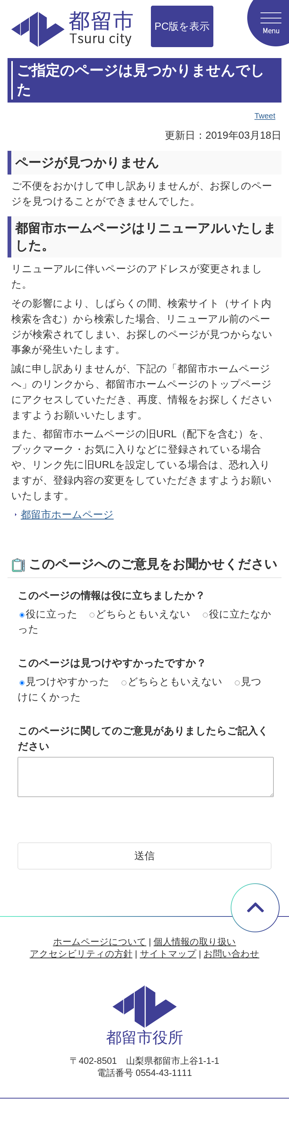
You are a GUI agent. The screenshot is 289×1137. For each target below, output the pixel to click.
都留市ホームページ (67, 514)
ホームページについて (99, 941)
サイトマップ (168, 954)
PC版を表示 (182, 26)
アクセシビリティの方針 (81, 954)
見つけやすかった (65, 681)
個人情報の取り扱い (195, 941)
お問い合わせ (231, 954)
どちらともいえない (140, 614)
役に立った (49, 614)
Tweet (265, 115)
